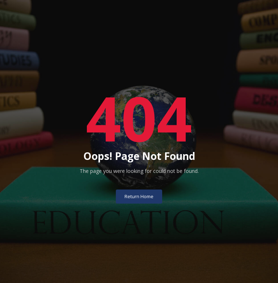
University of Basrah (139, 271)
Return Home (139, 185)
